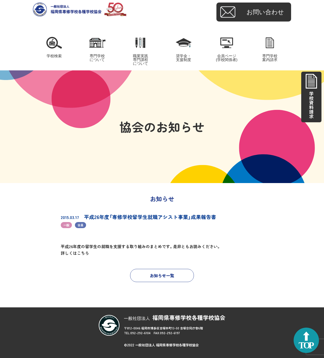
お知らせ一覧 (162, 275)
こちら (83, 253)
